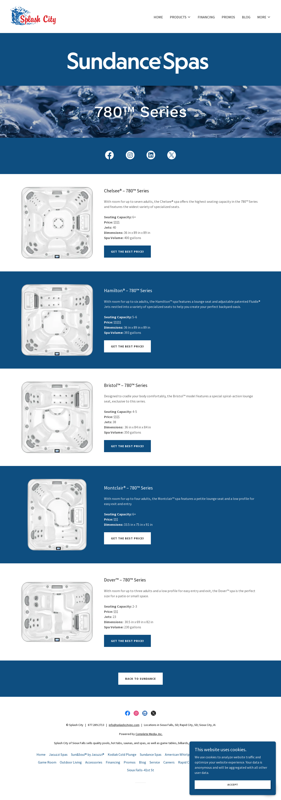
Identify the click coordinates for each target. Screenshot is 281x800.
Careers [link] (169, 762)
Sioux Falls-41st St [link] (140, 770)
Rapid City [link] (185, 762)
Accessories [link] (93, 762)
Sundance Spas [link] (150, 754)
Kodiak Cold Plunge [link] (122, 754)
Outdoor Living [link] (71, 762)
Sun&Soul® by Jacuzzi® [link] (87, 754)
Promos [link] (228, 17)
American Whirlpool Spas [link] (183, 754)
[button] (180, 17)
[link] (33, 16)
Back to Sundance (140, 679)
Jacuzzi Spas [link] (58, 754)
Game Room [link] (47, 762)
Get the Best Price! (127, 251)
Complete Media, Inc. (149, 734)
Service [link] (155, 762)
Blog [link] (246, 17)
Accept (232, 784)
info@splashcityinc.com (124, 725)
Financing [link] (206, 17)
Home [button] (41, 754)
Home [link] (158, 17)
